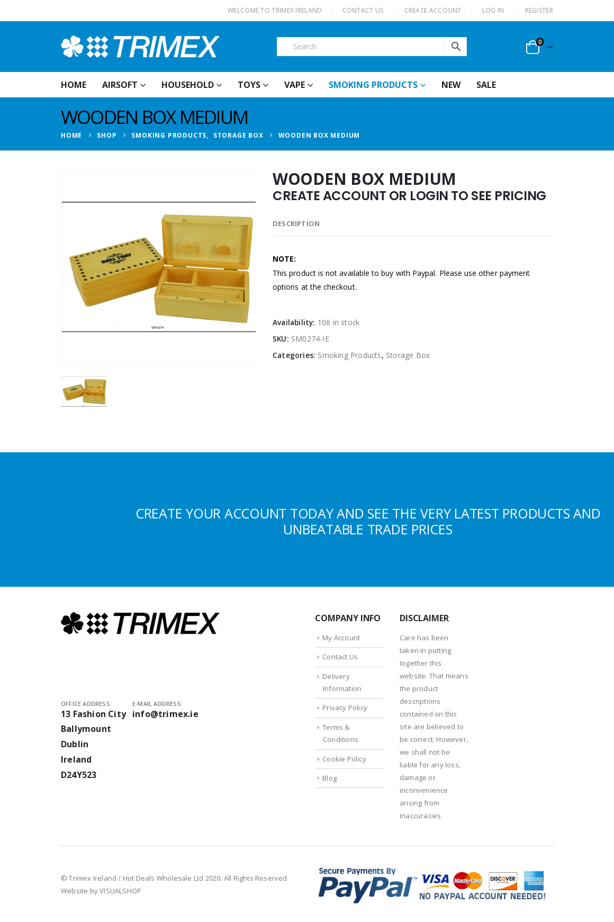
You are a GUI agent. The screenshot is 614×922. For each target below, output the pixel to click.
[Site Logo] (140, 46)
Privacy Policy (344, 707)
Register (539, 10)
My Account (341, 637)
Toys (249, 85)
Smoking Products (373, 85)
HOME (73, 85)
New (450, 85)
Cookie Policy (344, 759)
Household (187, 85)
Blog (329, 778)
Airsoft (120, 85)
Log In (493, 10)
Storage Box (408, 355)
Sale (486, 85)
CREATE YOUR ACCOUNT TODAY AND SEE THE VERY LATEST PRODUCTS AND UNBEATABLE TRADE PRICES (368, 521)
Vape (294, 85)
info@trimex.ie (165, 714)
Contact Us (340, 656)
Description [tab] (296, 223)
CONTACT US (363, 10)
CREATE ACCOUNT (433, 10)
